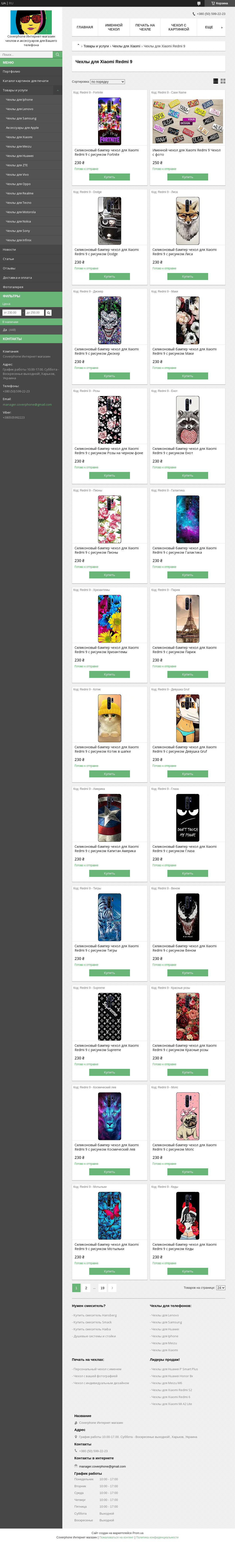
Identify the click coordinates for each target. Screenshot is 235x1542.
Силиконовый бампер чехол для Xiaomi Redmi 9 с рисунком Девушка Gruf (185, 749)
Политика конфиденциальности (157, 1537)
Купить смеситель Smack (93, 1322)
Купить (109, 177)
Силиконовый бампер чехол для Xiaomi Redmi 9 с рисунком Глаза (185, 848)
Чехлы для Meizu (18, 146)
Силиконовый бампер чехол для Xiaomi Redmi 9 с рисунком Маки (185, 351)
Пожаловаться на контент (116, 1537)
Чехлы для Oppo (18, 184)
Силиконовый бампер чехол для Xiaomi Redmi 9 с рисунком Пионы (107, 550)
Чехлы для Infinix (18, 240)
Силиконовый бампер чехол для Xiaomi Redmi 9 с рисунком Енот (185, 450)
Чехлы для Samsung (21, 118)
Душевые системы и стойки (95, 1336)
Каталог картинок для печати (25, 81)
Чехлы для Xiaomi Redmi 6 (171, 1397)
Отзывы (9, 268)
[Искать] (57, 54)
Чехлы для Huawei (20, 156)
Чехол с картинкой (179, 27)
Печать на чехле (145, 27)
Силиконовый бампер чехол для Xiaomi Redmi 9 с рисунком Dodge (107, 252)
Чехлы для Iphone (19, 99)
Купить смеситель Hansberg (95, 1315)
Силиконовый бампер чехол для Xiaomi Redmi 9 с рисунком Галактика (185, 550)
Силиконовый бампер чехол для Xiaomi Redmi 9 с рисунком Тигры (107, 948)
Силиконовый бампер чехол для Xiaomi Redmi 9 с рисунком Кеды (185, 1246)
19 (103, 1288)
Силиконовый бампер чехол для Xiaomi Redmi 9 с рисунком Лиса (185, 252)
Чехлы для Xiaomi (19, 137)
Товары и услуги (15, 90)
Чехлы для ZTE (17, 165)
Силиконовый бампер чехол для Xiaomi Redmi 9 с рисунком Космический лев (107, 1147)
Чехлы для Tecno (18, 202)
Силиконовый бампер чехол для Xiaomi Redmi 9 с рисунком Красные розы (185, 1047)
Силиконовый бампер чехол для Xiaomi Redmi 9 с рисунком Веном (185, 948)
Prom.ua (138, 1533)
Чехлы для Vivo (17, 174)
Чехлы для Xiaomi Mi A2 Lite (172, 1404)
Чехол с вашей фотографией (96, 1376)
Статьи (8, 259)
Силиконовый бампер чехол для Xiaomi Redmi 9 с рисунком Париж (185, 649)
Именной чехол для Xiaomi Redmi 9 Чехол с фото (187, 152)
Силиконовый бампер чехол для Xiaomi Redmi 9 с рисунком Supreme (107, 1047)
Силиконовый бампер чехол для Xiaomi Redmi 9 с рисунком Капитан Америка (107, 848)
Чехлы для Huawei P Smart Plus (175, 1369)
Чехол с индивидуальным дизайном (101, 1383)
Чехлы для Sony (18, 231)
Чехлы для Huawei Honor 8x (172, 1376)
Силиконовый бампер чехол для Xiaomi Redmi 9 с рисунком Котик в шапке (107, 749)
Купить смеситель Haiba (92, 1329)
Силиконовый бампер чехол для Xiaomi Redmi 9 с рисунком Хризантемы (107, 649)
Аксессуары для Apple (22, 127)
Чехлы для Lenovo (19, 109)
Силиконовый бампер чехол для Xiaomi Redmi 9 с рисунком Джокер (107, 351)
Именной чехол (114, 27)
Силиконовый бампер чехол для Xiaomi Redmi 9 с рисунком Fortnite (107, 152)
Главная (85, 27)
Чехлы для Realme (20, 193)
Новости (9, 249)
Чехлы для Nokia (18, 221)
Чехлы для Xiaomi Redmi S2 (172, 1390)
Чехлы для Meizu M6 (167, 1383)
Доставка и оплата (17, 277)
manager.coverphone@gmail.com (27, 404)
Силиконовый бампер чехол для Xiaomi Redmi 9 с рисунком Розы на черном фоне (109, 450)
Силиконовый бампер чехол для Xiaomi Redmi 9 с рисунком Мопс (185, 1147)
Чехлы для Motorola (21, 212)
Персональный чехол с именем (97, 1369)
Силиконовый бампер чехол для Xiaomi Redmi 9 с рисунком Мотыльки (107, 1246)
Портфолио (11, 71)
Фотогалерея (13, 287)
